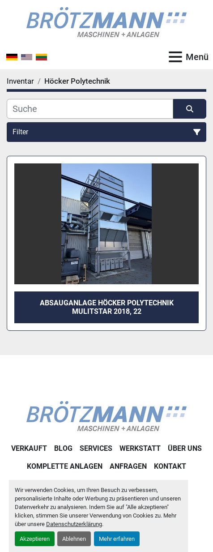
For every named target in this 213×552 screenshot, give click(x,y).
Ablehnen (74, 538)
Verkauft (29, 448)
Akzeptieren (35, 538)
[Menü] (175, 56)
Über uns (185, 448)
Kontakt (170, 466)
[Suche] (90, 109)
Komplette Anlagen (64, 466)
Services (96, 448)
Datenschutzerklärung (74, 524)
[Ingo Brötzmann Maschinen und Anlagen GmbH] (106, 415)
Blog (63, 448)
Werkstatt (140, 448)
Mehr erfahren (117, 538)
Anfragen (128, 466)
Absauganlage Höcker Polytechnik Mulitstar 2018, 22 (107, 307)
